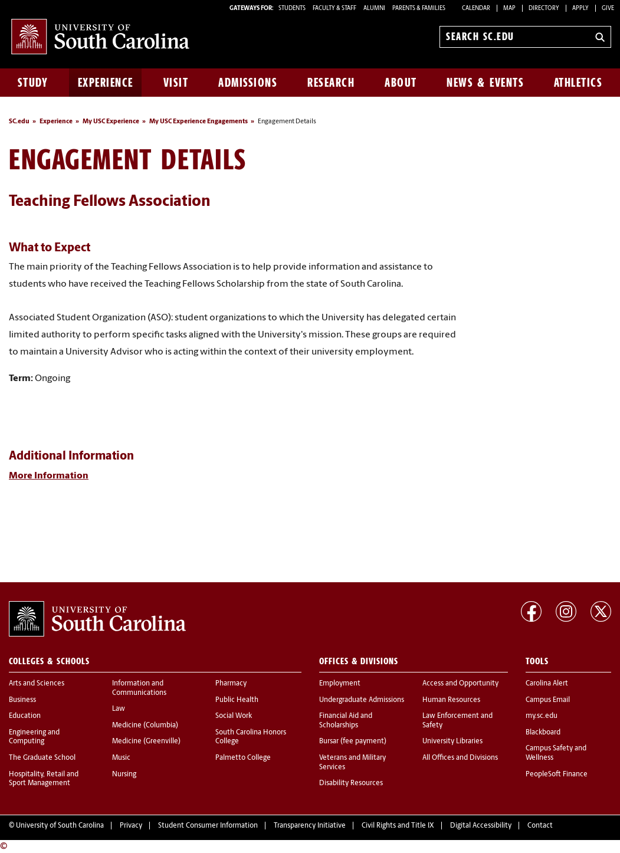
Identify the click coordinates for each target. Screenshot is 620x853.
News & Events (485, 83)
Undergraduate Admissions (361, 700)
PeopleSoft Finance (557, 774)
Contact (540, 825)
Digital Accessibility (480, 825)
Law (118, 709)
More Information (48, 476)
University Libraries (452, 741)
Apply (580, 8)
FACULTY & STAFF (334, 8)
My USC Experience (111, 122)
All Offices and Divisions (460, 758)
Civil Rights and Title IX (398, 825)
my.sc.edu (541, 716)
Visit (176, 83)
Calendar (476, 8)
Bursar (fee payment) (352, 741)
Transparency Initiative (310, 825)
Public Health (236, 700)
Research (331, 83)
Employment (339, 683)
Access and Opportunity (460, 683)
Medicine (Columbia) (145, 725)
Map (509, 8)
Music (121, 758)
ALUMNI (374, 8)
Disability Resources (351, 783)
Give (608, 8)
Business (22, 700)
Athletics (578, 83)
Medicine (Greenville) (146, 741)
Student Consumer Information (208, 825)
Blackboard (543, 732)
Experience (105, 83)
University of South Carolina (60, 825)
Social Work (233, 716)
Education (25, 716)
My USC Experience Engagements (198, 122)
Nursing (124, 774)
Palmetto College (243, 758)
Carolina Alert (547, 683)
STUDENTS (292, 8)
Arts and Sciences (36, 683)
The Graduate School (42, 758)
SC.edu (19, 122)
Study (33, 83)
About (401, 83)
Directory (544, 8)
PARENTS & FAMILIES (418, 8)
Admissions (247, 83)
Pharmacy (231, 683)
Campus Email (548, 700)
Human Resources (451, 700)
